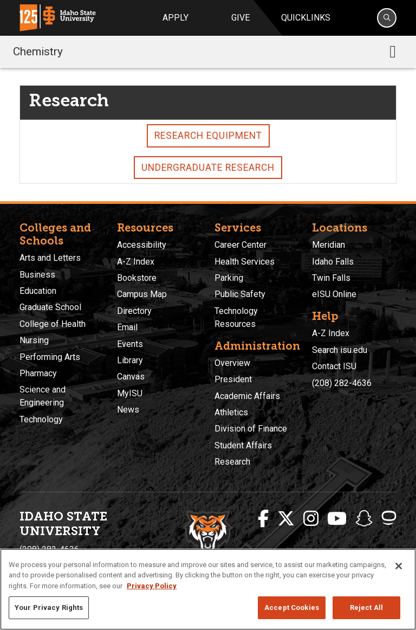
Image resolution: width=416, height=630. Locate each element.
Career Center (240, 245)
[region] (208, 589)
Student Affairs (243, 445)
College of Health (53, 324)
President (233, 379)
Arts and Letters (50, 258)
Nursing (34, 340)
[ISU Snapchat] (364, 519)
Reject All (366, 607)
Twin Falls (331, 278)
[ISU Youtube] (337, 519)
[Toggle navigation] (392, 51)
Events (130, 344)
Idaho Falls (333, 261)
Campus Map (142, 294)
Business (37, 274)
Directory (134, 311)
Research (232, 462)
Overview (232, 363)
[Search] (386, 18)
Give (240, 17)
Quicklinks (305, 17)
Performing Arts (50, 357)
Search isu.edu (339, 350)
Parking (228, 278)
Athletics (231, 412)
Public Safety (239, 294)
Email (127, 327)
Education (38, 291)
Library (130, 360)
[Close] (399, 566)
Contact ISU (334, 366)
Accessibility (141, 245)
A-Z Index (135, 261)
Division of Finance (250, 428)
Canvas (131, 376)
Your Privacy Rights (49, 607)
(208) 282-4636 (342, 383)
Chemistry (38, 51)
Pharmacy (38, 373)
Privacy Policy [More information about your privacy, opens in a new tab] (152, 586)
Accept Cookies (291, 607)
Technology (41, 419)
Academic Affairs (247, 396)
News (128, 409)
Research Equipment (208, 135)
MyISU (129, 393)
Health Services (244, 261)
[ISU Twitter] (286, 519)
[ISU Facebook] (263, 519)
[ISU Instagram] (310, 519)
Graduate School (50, 307)
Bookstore (137, 278)
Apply (175, 17)
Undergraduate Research (208, 167)
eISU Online (334, 294)
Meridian (328, 245)
